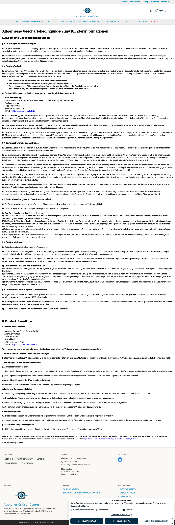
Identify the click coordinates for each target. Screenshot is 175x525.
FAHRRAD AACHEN (70, 489)
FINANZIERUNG (11, 463)
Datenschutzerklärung (79, 506)
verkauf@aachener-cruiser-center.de (75, 465)
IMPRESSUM (124, 496)
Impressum (98, 503)
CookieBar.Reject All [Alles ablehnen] (121, 521)
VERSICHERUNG (27, 463)
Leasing (145, 2)
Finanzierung (155, 2)
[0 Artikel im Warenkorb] (160, 11)
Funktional (103, 510)
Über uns (124, 2)
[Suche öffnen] (151, 11)
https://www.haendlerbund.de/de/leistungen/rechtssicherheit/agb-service (110, 439)
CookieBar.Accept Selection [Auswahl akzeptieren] (156, 521)
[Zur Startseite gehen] (87, 11)
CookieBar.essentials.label (83, 510)
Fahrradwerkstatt (135, 2)
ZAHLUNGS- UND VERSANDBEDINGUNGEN (80, 493)
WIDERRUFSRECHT (127, 493)
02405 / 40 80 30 (69, 461)
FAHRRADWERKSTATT (25, 459)
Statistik (128, 510)
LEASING (40, 459)
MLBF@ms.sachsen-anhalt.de (22, 111)
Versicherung (165, 2)
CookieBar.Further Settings (121, 515)
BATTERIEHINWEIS (127, 489)
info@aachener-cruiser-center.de (23, 345)
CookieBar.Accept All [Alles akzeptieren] (87, 521)
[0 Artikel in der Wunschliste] (156, 11)
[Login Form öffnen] (165, 11)
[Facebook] (120, 459)
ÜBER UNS (9, 459)
